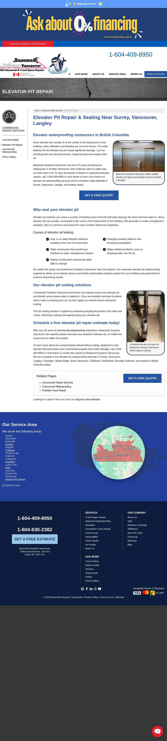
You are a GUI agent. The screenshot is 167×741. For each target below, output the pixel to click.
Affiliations (132, 529)
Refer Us (136, 74)
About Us (98, 74)
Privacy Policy (91, 597)
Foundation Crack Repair (98, 529)
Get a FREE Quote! (142, 378)
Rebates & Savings (137, 525)
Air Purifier (90, 544)
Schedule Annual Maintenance (27, 44)
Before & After (92, 565)
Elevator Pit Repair (12, 144)
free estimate (98, 180)
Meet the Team (135, 533)
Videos (88, 576)
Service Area (117, 74)
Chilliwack (10, 450)
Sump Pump (91, 533)
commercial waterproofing (71, 330)
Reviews (89, 569)
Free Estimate (156, 74)
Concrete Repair (10, 139)
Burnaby (9, 444)
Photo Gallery (9, 157)
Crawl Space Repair (95, 517)
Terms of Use (107, 597)
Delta (7, 467)
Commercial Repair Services (57, 382)
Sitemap (120, 597)
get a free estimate (34, 539)
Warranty (132, 540)
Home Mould (91, 540)
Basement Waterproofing (98, 521)
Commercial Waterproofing (56, 386)
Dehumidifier (91, 536)
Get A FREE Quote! (99, 195)
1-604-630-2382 (34, 529)
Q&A (129, 521)
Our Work (81, 74)
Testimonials (91, 573)
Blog (129, 544)
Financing (132, 536)
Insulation (90, 525)
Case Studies (92, 561)
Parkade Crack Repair (54, 390)
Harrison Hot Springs (15, 479)
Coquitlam (10, 462)
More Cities (12, 485)
